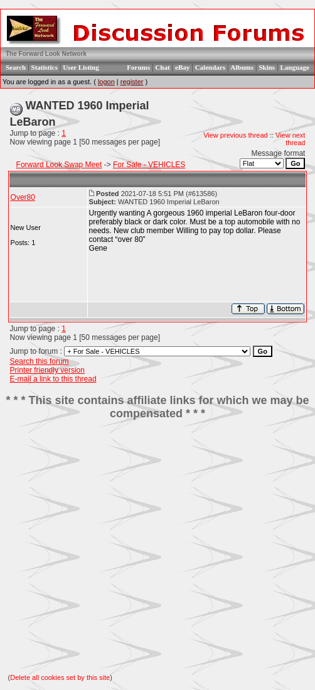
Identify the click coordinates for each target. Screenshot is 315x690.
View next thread (290, 138)
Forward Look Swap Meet (59, 164)
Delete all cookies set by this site (60, 677)
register (132, 81)
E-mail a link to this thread (53, 379)
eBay (182, 67)
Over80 (23, 197)
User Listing (81, 67)
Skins (267, 67)
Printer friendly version (47, 370)
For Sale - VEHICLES (149, 164)
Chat (162, 67)
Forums (138, 67)
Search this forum (39, 361)
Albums (242, 67)
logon (106, 81)
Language (294, 67)
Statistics (44, 67)
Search (16, 67)
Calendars (210, 67)
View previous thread (235, 135)
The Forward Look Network (46, 53)
